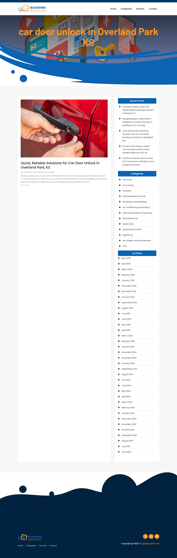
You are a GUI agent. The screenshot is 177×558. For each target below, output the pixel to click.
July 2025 (126, 313)
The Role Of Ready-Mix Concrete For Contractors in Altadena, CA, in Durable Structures (138, 161)
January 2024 (128, 413)
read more (25, 185)
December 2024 (129, 352)
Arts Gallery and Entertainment (137, 240)
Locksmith (50, 172)
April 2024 (126, 396)
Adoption (127, 190)
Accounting (128, 185)
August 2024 (127, 374)
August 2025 (127, 308)
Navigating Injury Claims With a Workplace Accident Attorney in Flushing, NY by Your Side (137, 122)
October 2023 (128, 429)
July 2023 (126, 446)
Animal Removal (130, 218)
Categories (126, 8)
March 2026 (127, 269)
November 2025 (129, 291)
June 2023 (126, 452)
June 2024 (126, 385)
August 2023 (127, 440)
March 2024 (127, 402)
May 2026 (126, 258)
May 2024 (126, 391)
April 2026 (126, 263)
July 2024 (126, 380)
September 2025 (129, 302)
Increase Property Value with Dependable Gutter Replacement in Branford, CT (138, 110)
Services (140, 8)
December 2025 (129, 286)
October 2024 (128, 363)
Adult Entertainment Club (134, 196)
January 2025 (128, 346)
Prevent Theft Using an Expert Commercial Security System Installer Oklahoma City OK (136, 149)
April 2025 (126, 330)
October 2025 (128, 297)
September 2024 (129, 369)
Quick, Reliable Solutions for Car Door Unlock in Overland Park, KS (60, 165)
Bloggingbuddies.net (149, 543)
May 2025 (126, 324)
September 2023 (129, 435)
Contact (153, 8)
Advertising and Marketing (135, 201)
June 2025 (126, 319)
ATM (124, 246)
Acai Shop (127, 179)
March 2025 (127, 335)
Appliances (128, 235)
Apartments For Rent (132, 229)
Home (113, 8)
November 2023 (129, 424)
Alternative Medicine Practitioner (138, 213)
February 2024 (128, 407)
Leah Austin (28, 172)
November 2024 (129, 358)
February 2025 (128, 341)
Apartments (128, 224)
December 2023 (129, 418)
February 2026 (128, 274)
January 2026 (128, 280)
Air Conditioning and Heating (136, 207)
